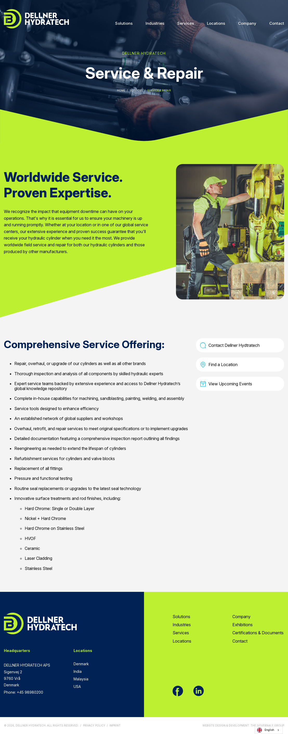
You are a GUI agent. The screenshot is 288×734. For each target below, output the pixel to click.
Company (247, 23)
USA (77, 686)
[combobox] (269, 730)
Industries (155, 23)
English (265, 730)
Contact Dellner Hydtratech (230, 345)
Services (185, 23)
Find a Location (219, 364)
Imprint (115, 725)
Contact (276, 23)
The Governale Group (267, 725)
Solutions (124, 23)
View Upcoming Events (226, 384)
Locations (216, 23)
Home (121, 90)
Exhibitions (242, 624)
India (78, 671)
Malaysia (81, 679)
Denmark (81, 664)
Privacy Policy (94, 725)
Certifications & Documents (258, 632)
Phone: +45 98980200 (23, 692)
